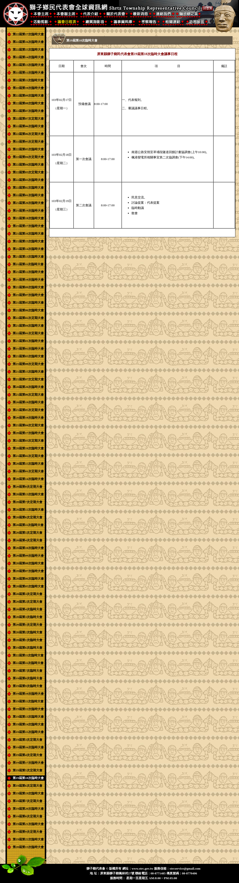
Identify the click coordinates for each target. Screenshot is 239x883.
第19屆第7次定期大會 (27, 801)
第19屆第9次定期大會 (27, 831)
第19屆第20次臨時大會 (28, 808)
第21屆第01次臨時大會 (28, 341)
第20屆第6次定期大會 (27, 517)
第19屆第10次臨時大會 (28, 693)
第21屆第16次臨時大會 (28, 233)
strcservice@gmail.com (185, 868)
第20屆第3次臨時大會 (27, 617)
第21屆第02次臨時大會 (28, 348)
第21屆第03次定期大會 (28, 440)
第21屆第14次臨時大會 (28, 249)
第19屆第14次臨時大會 (28, 724)
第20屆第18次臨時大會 (28, 417)
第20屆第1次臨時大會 (27, 640)
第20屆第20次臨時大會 (28, 387)
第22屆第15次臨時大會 (28, 49)
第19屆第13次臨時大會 (28, 716)
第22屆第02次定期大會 (28, 318)
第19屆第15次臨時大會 (28, 732)
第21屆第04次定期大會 (28, 425)
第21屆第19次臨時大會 (28, 210)
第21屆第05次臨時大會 (28, 302)
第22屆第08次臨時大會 (28, 103)
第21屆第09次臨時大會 (28, 287)
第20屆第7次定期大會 (27, 502)
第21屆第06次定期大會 (28, 394)
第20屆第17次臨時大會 (28, 433)
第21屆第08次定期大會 (28, 364)
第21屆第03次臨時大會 (28, 356)
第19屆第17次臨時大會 (28, 762)
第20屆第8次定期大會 (27, 486)
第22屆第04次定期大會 (28, 157)
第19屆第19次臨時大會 (28, 793)
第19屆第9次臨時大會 (27, 686)
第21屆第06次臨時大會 (28, 310)
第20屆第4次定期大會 (27, 540)
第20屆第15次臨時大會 (28, 463)
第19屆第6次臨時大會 (27, 647)
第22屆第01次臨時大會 (28, 195)
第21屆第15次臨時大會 (28, 241)
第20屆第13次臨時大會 (28, 494)
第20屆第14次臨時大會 (28, 479)
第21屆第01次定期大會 (28, 471)
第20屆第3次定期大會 (27, 594)
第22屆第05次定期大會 (28, 141)
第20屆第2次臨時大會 (27, 632)
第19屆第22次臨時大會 (28, 839)
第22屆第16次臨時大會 (28, 42)
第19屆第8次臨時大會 (27, 678)
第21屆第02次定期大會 (28, 456)
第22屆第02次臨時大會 (28, 187)
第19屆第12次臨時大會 (28, 709)
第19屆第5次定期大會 (27, 770)
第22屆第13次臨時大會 (28, 65)
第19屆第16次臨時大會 (28, 747)
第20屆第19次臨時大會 (28, 402)
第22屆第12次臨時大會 (28, 72)
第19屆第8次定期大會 (27, 816)
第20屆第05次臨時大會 (28, 586)
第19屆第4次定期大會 (27, 755)
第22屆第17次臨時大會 (28, 34)
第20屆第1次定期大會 (27, 624)
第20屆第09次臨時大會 (28, 555)
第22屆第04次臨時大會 (28, 164)
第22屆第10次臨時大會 (28, 88)
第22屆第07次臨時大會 (28, 111)
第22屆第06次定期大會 (28, 134)
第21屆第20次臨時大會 (28, 203)
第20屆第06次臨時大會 (28, 578)
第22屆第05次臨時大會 (28, 149)
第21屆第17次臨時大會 (28, 226)
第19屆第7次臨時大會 (27, 670)
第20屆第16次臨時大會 (28, 448)
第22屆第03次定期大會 (28, 172)
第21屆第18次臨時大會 (28, 218)
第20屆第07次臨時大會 (28, 571)
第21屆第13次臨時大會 (28, 256)
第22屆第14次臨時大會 (28, 57)
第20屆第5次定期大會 (27, 532)
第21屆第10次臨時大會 (28, 279)
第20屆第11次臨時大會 (28, 525)
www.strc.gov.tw (142, 868)
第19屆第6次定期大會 (27, 785)
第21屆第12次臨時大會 (28, 272)
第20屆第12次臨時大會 (28, 509)
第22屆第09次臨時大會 (28, 95)
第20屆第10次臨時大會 (28, 548)
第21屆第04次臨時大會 (28, 325)
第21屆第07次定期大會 (28, 379)
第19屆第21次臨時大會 (28, 824)
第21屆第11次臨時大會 (28, 264)
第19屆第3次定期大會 (27, 739)
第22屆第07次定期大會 (28, 118)
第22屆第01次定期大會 (28, 333)
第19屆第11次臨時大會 (28, 701)
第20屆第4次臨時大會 (27, 609)
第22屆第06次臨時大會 (28, 126)
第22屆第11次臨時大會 (28, 80)
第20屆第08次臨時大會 (28, 563)
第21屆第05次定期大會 (28, 410)
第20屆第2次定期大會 (27, 601)
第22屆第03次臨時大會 (28, 180)
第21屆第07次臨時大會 (28, 295)
